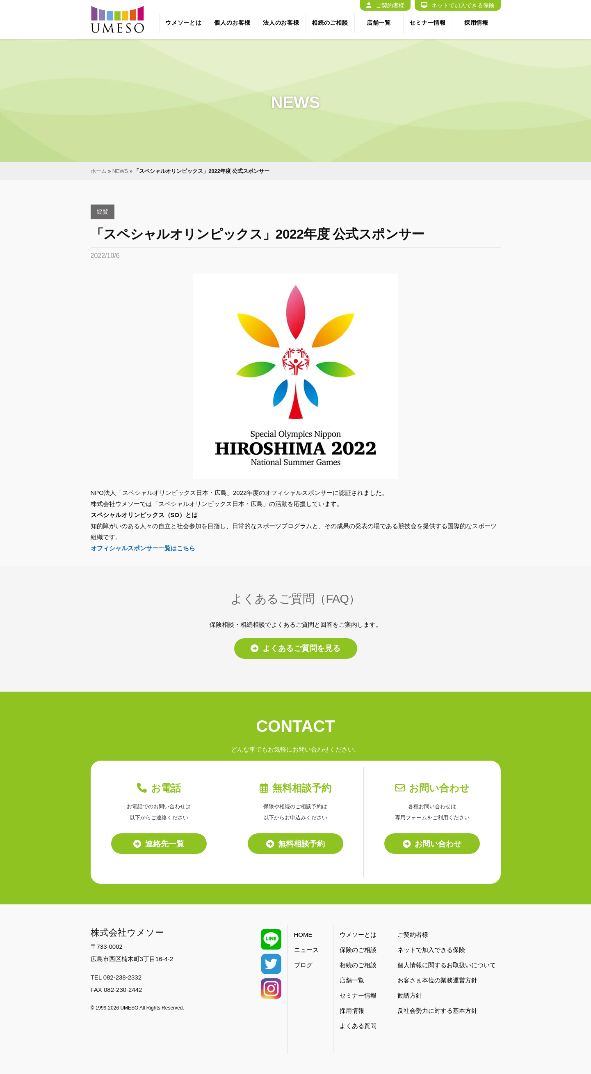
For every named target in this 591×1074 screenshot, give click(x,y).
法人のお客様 (281, 22)
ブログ (303, 965)
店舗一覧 (379, 22)
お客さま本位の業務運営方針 (437, 980)
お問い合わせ (432, 843)
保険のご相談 (358, 950)
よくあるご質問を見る (295, 648)
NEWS (120, 171)
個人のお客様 (232, 22)
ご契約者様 (385, 5)
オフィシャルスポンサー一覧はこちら (143, 548)
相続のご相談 (330, 22)
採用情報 (476, 22)
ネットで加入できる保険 (458, 5)
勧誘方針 (409, 995)
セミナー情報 (427, 22)
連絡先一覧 (158, 843)
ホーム (99, 171)
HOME (303, 934)
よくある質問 (358, 1026)
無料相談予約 (295, 843)
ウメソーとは (183, 22)
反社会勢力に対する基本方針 (437, 1010)
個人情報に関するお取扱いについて (446, 965)
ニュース (306, 950)
